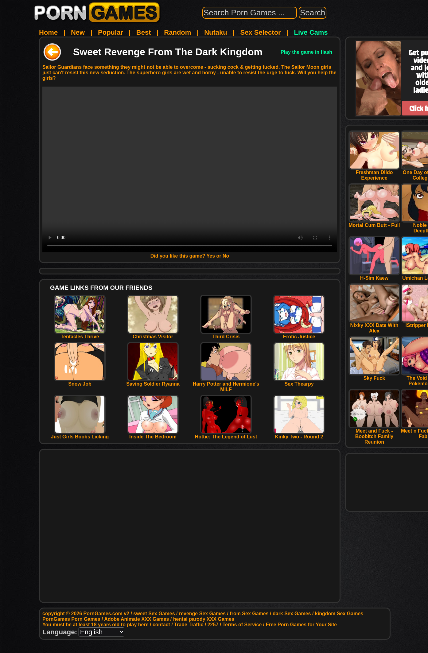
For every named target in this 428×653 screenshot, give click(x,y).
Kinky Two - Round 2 (299, 434)
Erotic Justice (299, 334)
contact (161, 624)
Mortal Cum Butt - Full (374, 223)
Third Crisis (226, 334)
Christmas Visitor (153, 334)
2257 (213, 624)
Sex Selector (260, 32)
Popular (110, 32)
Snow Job (80, 382)
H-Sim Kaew (374, 276)
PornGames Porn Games (71, 619)
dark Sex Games (292, 613)
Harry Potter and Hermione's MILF (226, 384)
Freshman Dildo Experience (374, 173)
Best (143, 32)
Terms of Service (242, 624)
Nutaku (215, 32)
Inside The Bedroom (153, 434)
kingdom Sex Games (339, 613)
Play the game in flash (306, 52)
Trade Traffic (188, 624)
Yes (211, 255)
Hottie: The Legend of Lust (226, 434)
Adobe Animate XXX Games (136, 619)
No (226, 255)
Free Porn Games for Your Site (301, 624)
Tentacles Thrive (80, 334)
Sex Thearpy (299, 382)
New (78, 32)
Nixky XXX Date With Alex (374, 325)
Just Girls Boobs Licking (80, 434)
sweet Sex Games (154, 613)
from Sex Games (249, 613)
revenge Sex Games (202, 613)
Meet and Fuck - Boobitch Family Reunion (374, 434)
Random (177, 32)
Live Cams (311, 32)
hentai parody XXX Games (203, 619)
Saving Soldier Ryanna (152, 382)
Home (48, 32)
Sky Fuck (374, 376)
